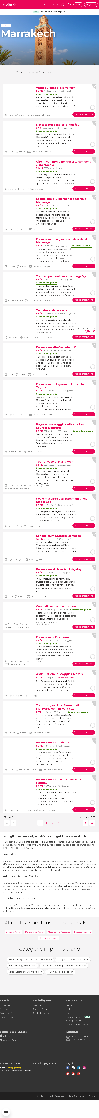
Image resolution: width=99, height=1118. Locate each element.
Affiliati (69, 1009)
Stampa (4, 1009)
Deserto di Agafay (13, 932)
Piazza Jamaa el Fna (82, 932)
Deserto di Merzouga (49, 938)
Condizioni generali (45, 1096)
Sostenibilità (6, 1013)
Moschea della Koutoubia (59, 932)
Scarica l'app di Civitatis (13, 1032)
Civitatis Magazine (42, 1009)
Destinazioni (39, 1005)
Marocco (6, 25)
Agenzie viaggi (73, 1013)
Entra (78, 4)
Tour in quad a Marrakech (60, 972)
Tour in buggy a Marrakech (22, 966)
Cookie (92, 1096)
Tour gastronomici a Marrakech (73, 959)
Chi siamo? (5, 1005)
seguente (84, 823)
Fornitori (70, 1005)
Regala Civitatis (7, 1017)
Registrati (91, 4)
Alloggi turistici (73, 1021)
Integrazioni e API (74, 1017)
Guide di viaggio (41, 1013)
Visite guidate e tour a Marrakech (25, 972)
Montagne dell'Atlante (34, 932)
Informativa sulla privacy (77, 1096)
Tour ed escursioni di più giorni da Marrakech (64, 966)
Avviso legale (60, 1096)
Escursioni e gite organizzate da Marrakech (30, 959)
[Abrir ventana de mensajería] (6, 1112)
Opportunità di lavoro (77, 1024)
